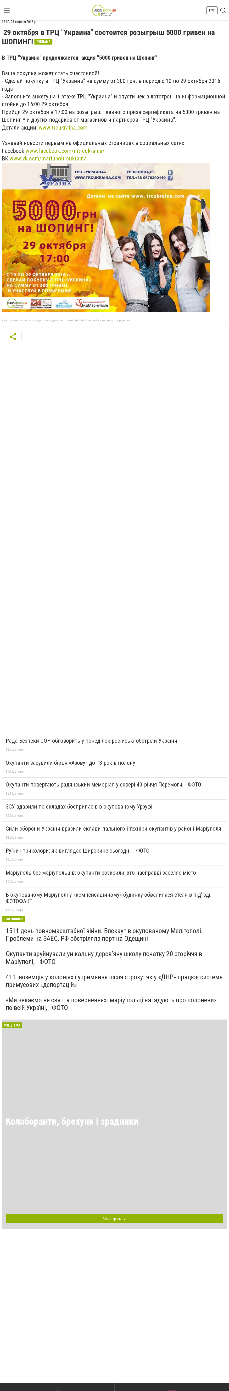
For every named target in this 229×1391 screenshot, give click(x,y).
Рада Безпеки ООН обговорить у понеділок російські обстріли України (91, 740)
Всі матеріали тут (115, 1219)
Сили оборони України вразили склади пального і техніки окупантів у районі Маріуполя (113, 828)
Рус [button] (212, 10)
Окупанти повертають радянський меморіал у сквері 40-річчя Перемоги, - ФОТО (103, 784)
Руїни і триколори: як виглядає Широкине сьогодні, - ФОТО (78, 850)
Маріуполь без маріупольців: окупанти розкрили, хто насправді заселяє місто (101, 872)
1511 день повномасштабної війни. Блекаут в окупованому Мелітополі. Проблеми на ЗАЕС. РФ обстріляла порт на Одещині (104, 934)
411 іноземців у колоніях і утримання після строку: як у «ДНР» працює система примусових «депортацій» (114, 981)
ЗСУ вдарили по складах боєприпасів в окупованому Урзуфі (79, 806)
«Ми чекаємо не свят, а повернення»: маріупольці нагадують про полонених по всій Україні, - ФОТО (111, 1004)
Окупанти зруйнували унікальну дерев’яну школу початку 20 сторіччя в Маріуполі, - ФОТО (104, 957)
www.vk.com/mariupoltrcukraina (48, 158)
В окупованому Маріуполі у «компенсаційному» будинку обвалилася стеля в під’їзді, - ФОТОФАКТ (110, 898)
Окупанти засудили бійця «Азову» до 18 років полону (70, 762)
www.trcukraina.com (63, 127)
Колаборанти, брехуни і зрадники (72, 1121)
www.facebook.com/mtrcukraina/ (65, 151)
